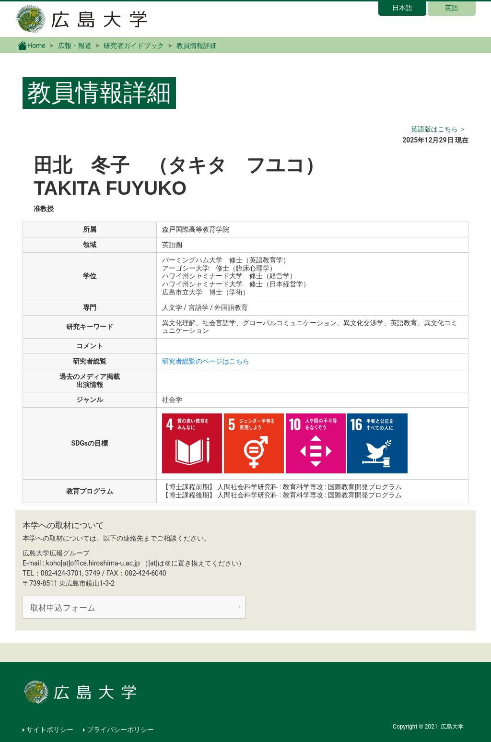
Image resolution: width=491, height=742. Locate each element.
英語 (451, 8)
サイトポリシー (49, 729)
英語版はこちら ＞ (438, 129)
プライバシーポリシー (120, 729)
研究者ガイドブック (134, 45)
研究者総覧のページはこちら (205, 361)
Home (32, 45)
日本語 (402, 8)
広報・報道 (75, 45)
